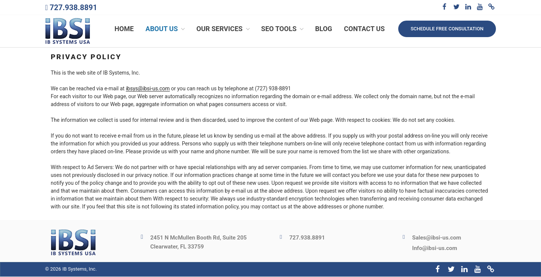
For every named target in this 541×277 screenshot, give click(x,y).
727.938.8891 (73, 7)
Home (124, 29)
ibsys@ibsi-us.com (148, 89)
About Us (165, 29)
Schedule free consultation (447, 28)
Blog (323, 29)
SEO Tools (283, 29)
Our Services (223, 29)
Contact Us (364, 29)
